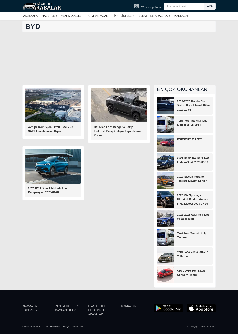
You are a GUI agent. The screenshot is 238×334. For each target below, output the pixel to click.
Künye (66, 326)
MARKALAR (181, 15)
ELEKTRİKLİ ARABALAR (154, 15)
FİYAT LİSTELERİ (123, 15)
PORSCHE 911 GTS (190, 139)
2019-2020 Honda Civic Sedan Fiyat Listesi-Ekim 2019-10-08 (193, 105)
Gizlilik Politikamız (52, 326)
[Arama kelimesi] (184, 6)
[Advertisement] (119, 59)
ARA (210, 6)
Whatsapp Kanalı (148, 6)
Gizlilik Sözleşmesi (32, 326)
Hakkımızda (77, 326)
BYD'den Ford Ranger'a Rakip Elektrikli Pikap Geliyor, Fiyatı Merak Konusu (117, 131)
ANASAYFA (30, 15)
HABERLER (49, 15)
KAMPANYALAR (98, 15)
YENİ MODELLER (72, 15)
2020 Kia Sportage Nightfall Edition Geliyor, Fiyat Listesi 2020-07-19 (193, 199)
